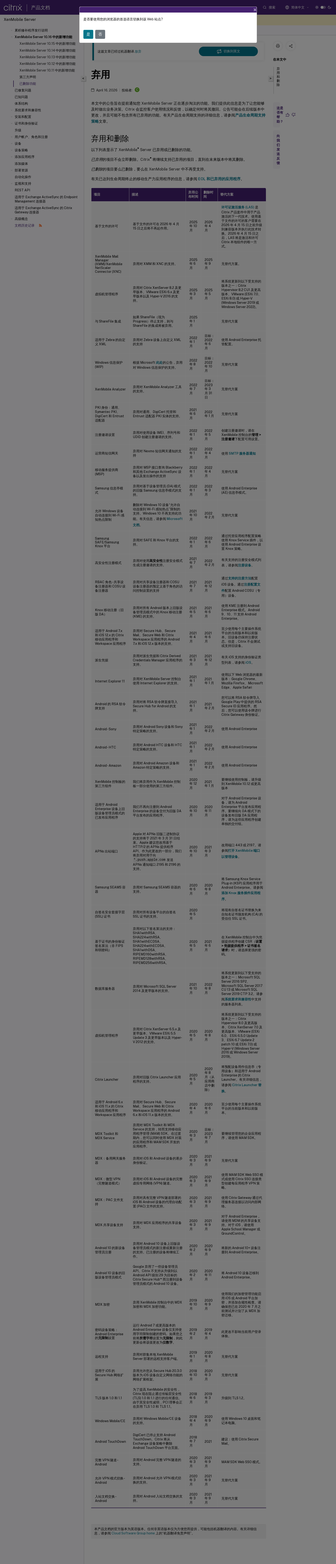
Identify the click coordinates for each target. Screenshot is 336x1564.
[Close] (255, 9)
